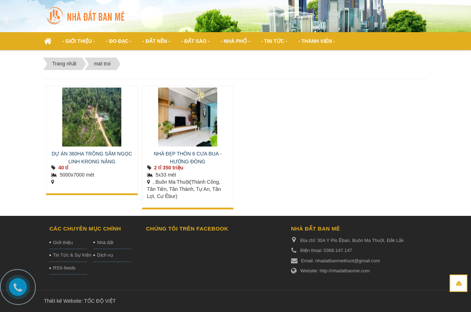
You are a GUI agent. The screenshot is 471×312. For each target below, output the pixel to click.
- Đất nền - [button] (156, 41)
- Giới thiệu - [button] (78, 41)
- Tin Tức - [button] (274, 41)
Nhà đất (105, 242)
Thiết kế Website (62, 301)
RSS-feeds (64, 268)
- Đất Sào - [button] (195, 41)
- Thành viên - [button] (316, 41)
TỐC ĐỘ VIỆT (100, 301)
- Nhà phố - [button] (235, 41)
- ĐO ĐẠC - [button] (118, 41)
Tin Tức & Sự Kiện (70, 255)
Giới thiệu (63, 242)
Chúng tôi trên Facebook (187, 229)
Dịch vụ (105, 255)
